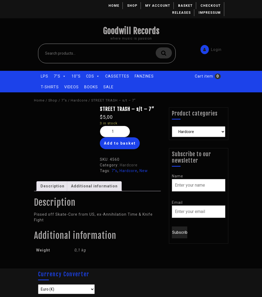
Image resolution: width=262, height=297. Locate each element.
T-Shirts (50, 87)
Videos (71, 87)
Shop (132, 6)
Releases (181, 13)
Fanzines (144, 76)
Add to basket (120, 143)
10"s (76, 76)
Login (210, 49)
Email (177, 202)
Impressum (210, 13)
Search (164, 52)
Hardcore (79, 100)
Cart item (204, 76)
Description (52, 186)
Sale (108, 87)
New (143, 171)
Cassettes (117, 76)
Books (91, 87)
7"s (60, 76)
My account (157, 6)
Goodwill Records (131, 31)
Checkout (210, 6)
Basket (185, 6)
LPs (44, 76)
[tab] (52, 186)
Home (113, 6)
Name (177, 176)
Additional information (94, 186)
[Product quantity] (115, 131)
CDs (93, 76)
